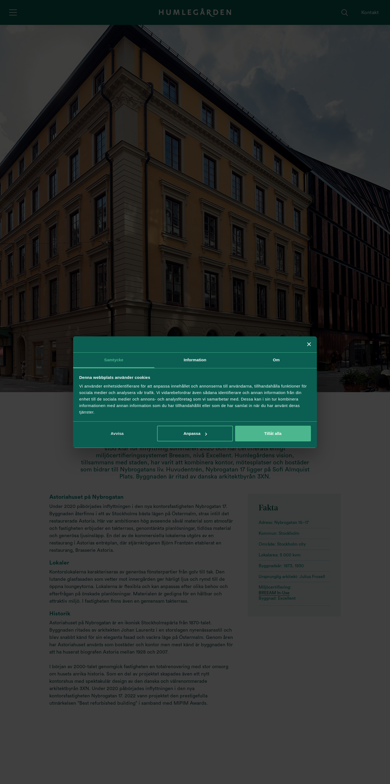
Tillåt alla (273, 433)
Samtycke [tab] (113, 359)
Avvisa (117, 433)
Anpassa (195, 433)
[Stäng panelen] (309, 344)
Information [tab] (195, 359)
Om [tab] (276, 359)
